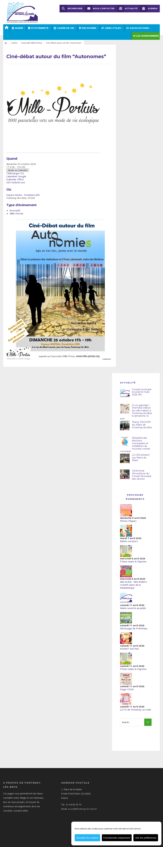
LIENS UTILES (111, 25)
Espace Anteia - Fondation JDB (22, 192)
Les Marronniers (146, 33)
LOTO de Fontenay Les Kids (135, 707)
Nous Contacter (99, 8)
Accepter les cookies (87, 837)
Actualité (127, 8)
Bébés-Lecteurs (129, 538)
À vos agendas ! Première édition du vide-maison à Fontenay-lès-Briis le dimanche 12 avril (136, 409)
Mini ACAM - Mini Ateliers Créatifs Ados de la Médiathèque (133, 582)
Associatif (25, 40)
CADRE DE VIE (63, 25)
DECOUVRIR (87, 25)
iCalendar (11, 177)
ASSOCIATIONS (137, 25)
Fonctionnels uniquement (116, 837)
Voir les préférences (145, 837)
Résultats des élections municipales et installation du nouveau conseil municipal (135, 442)
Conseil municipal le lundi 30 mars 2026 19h (141, 389)
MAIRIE (17, 25)
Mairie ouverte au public (133, 605)
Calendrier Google (16, 174)
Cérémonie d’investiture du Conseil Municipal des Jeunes (141, 472)
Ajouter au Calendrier (18, 168)
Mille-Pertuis (36, 40)
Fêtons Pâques (128, 518)
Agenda (148, 8)
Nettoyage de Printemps (134, 626)
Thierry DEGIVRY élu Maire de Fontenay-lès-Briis (142, 422)
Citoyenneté (38, 25)
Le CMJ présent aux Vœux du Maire (141, 455)
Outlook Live (18, 180)
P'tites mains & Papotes (133, 559)
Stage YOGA (127, 686)
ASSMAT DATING (129, 646)
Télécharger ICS (15, 171)
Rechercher (71, 8)
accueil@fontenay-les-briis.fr (82, 806)
